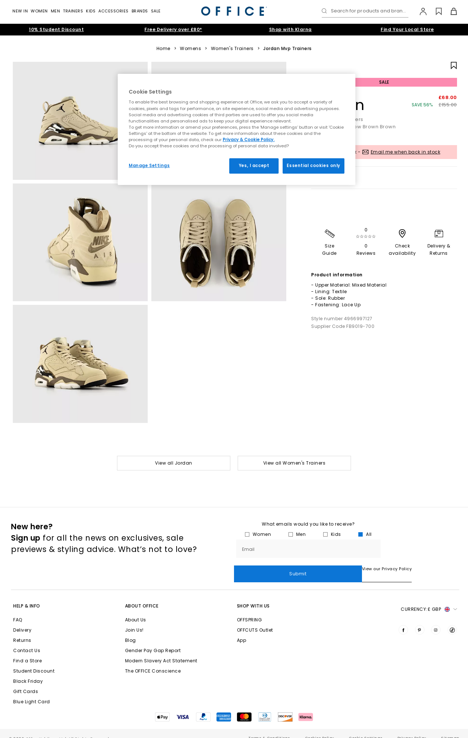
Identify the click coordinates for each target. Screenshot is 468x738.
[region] (236, 129)
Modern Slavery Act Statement (161, 651)
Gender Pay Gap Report (153, 640)
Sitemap (450, 728)
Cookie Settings (365, 728)
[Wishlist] (434, 11)
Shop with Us (253, 596)
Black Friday (28, 671)
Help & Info (26, 596)
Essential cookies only (313, 166)
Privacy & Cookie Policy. (249, 140)
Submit (420, 548)
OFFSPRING (249, 610)
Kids (90, 11)
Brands (140, 11)
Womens (190, 48)
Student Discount (33, 661)
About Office (142, 596)
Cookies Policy (319, 728)
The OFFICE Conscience (153, 661)
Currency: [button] (429, 599)
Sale (156, 11)
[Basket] (449, 11)
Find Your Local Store (407, 29)
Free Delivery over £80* (173, 29)
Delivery (22, 620)
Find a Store (27, 651)
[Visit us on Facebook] (403, 620)
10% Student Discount (56, 29)
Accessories (113, 11)
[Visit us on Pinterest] (419, 620)
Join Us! (134, 620)
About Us (135, 610)
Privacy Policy (411, 728)
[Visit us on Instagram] (436, 620)
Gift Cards (25, 681)
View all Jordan (173, 463)
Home (163, 48)
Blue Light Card (31, 692)
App (241, 630)
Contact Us (26, 640)
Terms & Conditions (269, 728)
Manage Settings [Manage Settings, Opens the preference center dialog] (149, 166)
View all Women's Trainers (294, 463)
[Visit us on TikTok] (452, 620)
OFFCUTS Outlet (255, 620)
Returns (22, 630)
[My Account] (419, 11)
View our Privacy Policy (259, 569)
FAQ (17, 610)
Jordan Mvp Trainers (287, 48)
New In (20, 11)
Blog (130, 630)
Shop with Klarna (290, 29)
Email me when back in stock (406, 152)
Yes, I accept (254, 166)
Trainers (73, 11)
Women (39, 11)
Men (55, 11)
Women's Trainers (232, 48)
